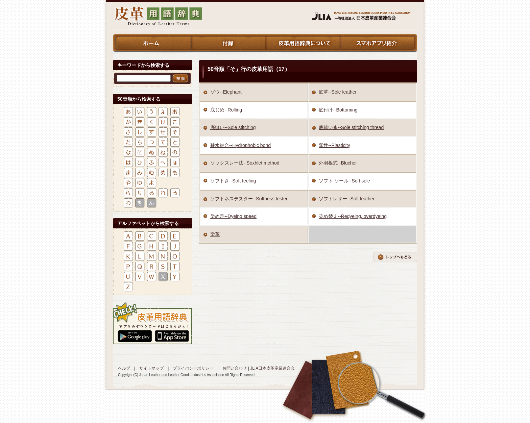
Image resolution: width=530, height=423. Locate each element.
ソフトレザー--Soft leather (347, 198)
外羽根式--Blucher (338, 163)
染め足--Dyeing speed (233, 216)
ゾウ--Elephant (226, 92)
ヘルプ (124, 368)
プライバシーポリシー (193, 368)
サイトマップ (151, 368)
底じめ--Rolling (226, 110)
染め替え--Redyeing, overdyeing (353, 216)
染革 (215, 234)
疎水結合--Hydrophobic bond (240, 145)
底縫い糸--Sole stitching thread (351, 127)
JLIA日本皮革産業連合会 (272, 368)
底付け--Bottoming (338, 110)
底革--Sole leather (338, 92)
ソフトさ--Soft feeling (233, 180)
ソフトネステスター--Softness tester (249, 198)
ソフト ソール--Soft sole (344, 180)
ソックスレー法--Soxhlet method (245, 163)
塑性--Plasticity (334, 145)
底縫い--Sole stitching (233, 127)
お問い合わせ (234, 368)
